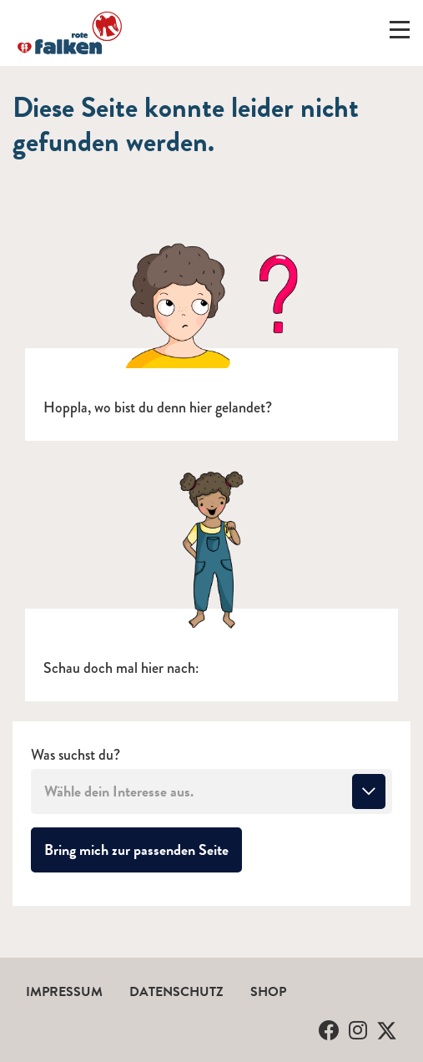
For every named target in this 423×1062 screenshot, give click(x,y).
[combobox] (211, 791)
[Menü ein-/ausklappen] (400, 33)
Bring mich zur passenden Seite (143, 849)
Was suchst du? (75, 755)
